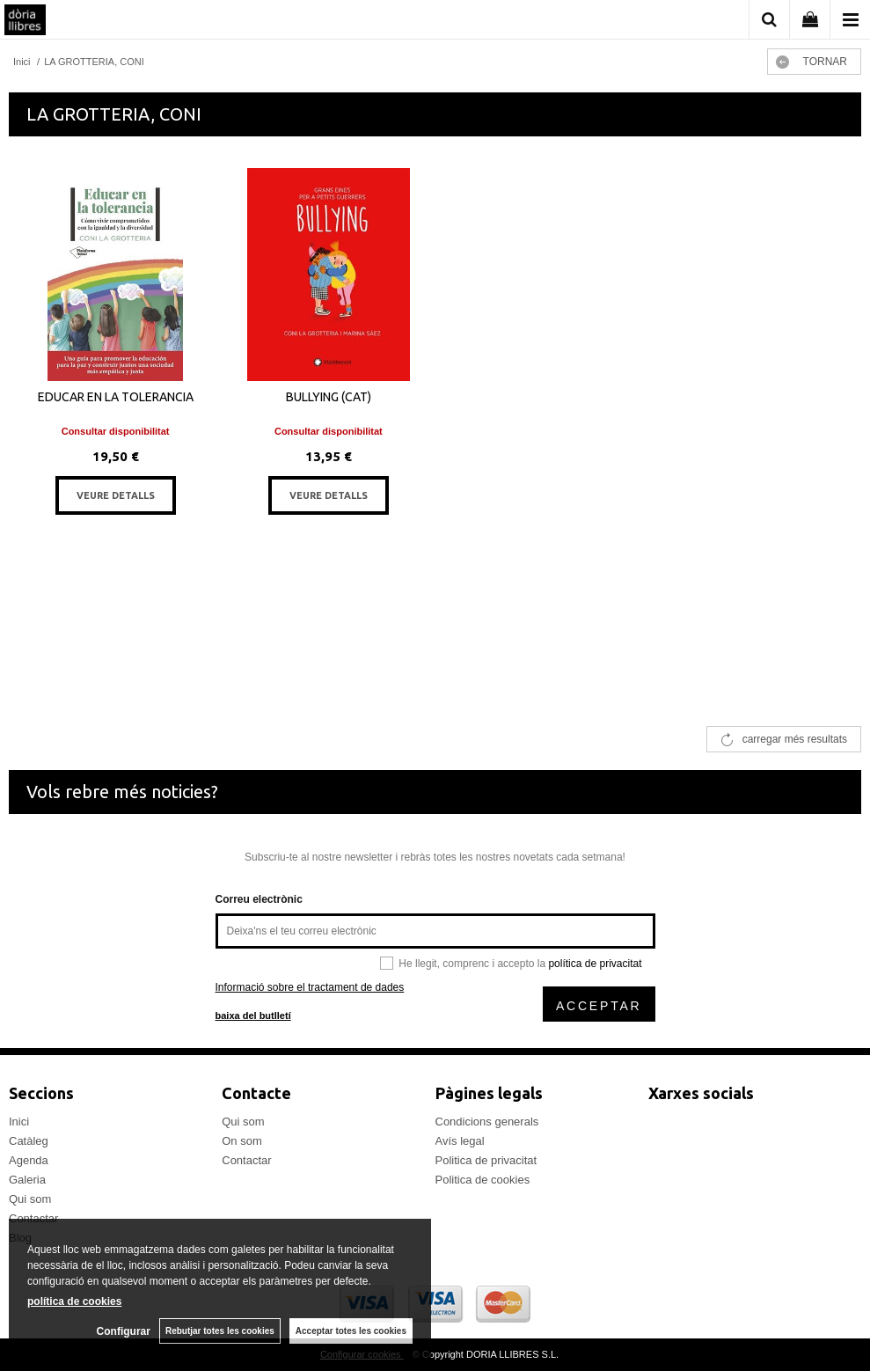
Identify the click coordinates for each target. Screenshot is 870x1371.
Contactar (246, 1160)
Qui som (30, 1199)
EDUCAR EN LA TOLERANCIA (116, 397)
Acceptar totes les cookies (351, 1331)
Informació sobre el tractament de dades (310, 987)
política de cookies (74, 1301)
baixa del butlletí (253, 1015)
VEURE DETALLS (116, 495)
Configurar (123, 1331)
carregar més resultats (794, 739)
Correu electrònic (259, 899)
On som (242, 1140)
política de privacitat (594, 963)
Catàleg (28, 1140)
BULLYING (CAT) (328, 397)
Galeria (27, 1179)
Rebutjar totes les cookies (219, 1331)
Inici (19, 1121)
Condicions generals (487, 1121)
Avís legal (460, 1140)
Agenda (28, 1160)
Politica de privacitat (486, 1160)
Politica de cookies (482, 1179)
